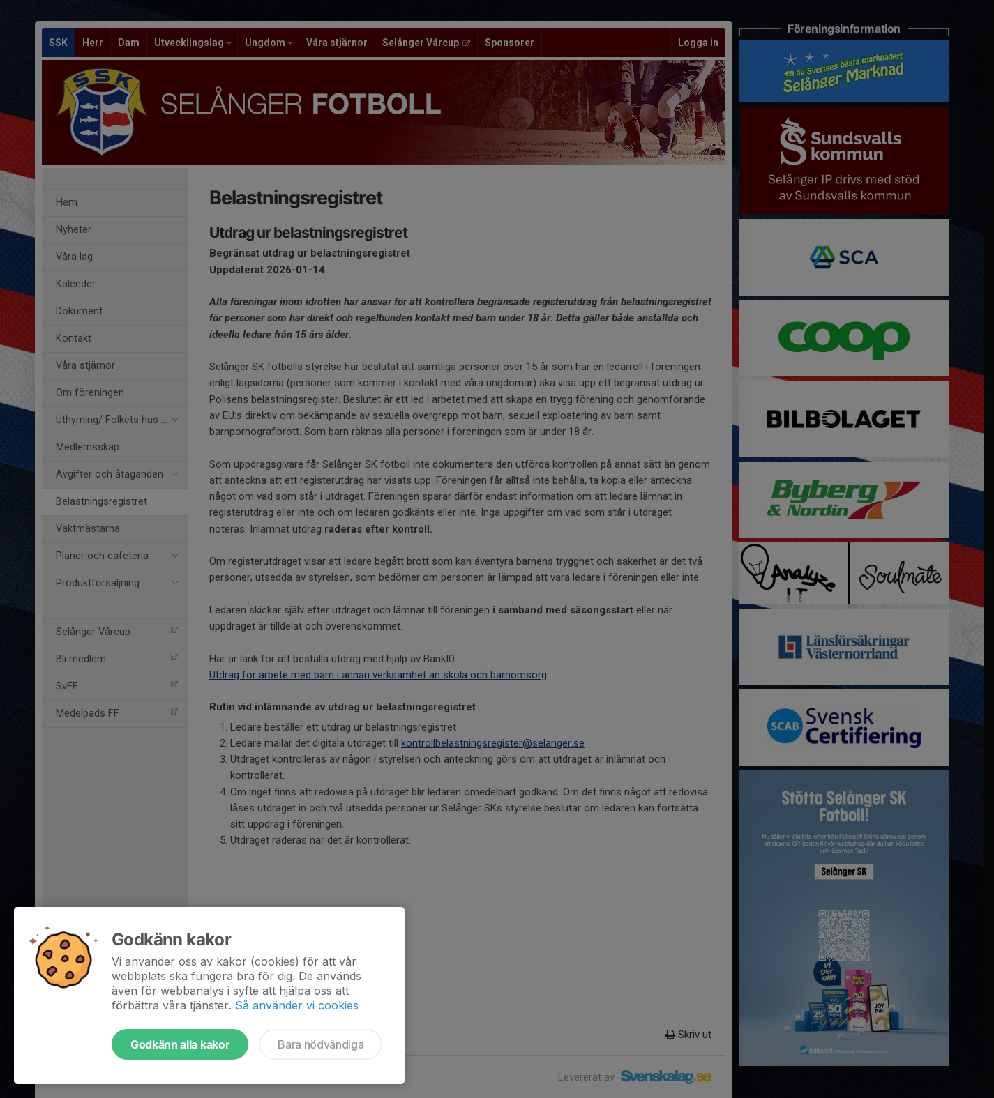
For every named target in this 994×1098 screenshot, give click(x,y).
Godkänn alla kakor (179, 1044)
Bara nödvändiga (320, 1044)
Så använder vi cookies (297, 1005)
